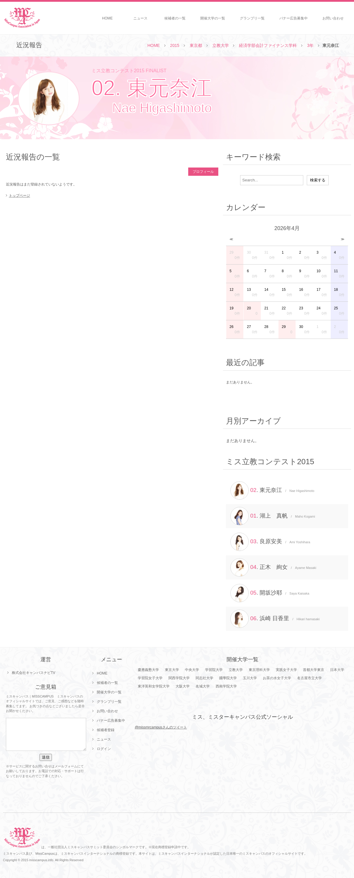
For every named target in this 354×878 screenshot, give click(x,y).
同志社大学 (204, 678)
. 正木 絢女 (273, 567)
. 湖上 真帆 (272, 516)
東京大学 (172, 670)
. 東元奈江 (272, 490)
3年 (310, 45)
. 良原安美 (270, 542)
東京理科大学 (259, 670)
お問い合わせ (333, 18)
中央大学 (192, 670)
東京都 (196, 45)
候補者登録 (105, 730)
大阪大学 (183, 686)
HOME (107, 18)
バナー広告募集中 (293, 18)
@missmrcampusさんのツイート (161, 727)
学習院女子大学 (150, 678)
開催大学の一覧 (212, 18)
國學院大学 (228, 678)
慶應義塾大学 (148, 670)
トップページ (19, 195)
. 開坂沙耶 (269, 593)
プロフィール (203, 172)
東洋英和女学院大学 (154, 686)
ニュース (140, 18)
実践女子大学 (286, 670)
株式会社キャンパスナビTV (33, 673)
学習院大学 (214, 670)
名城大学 (203, 686)
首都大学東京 (313, 670)
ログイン (104, 749)
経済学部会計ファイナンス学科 (268, 45)
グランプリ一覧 (252, 18)
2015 (174, 45)
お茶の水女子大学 (277, 678)
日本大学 (337, 670)
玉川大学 (250, 678)
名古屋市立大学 (309, 678)
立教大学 (220, 45)
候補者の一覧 (175, 18)
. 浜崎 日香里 (275, 619)
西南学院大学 (226, 686)
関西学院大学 (179, 678)
